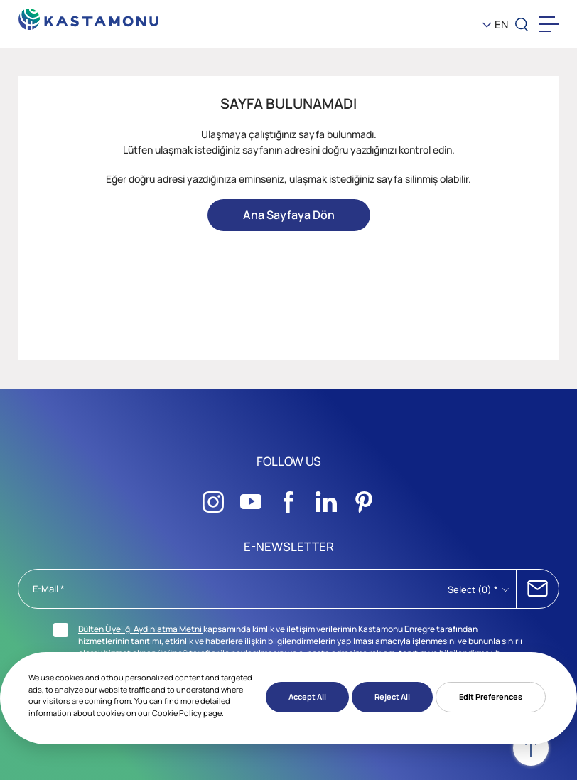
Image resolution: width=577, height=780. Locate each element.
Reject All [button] (392, 696)
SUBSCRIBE (537, 589)
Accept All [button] (307, 696)
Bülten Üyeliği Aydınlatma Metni (140, 629)
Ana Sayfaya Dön (289, 215)
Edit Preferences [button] (490, 696)
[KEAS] (89, 15)
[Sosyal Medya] (213, 497)
